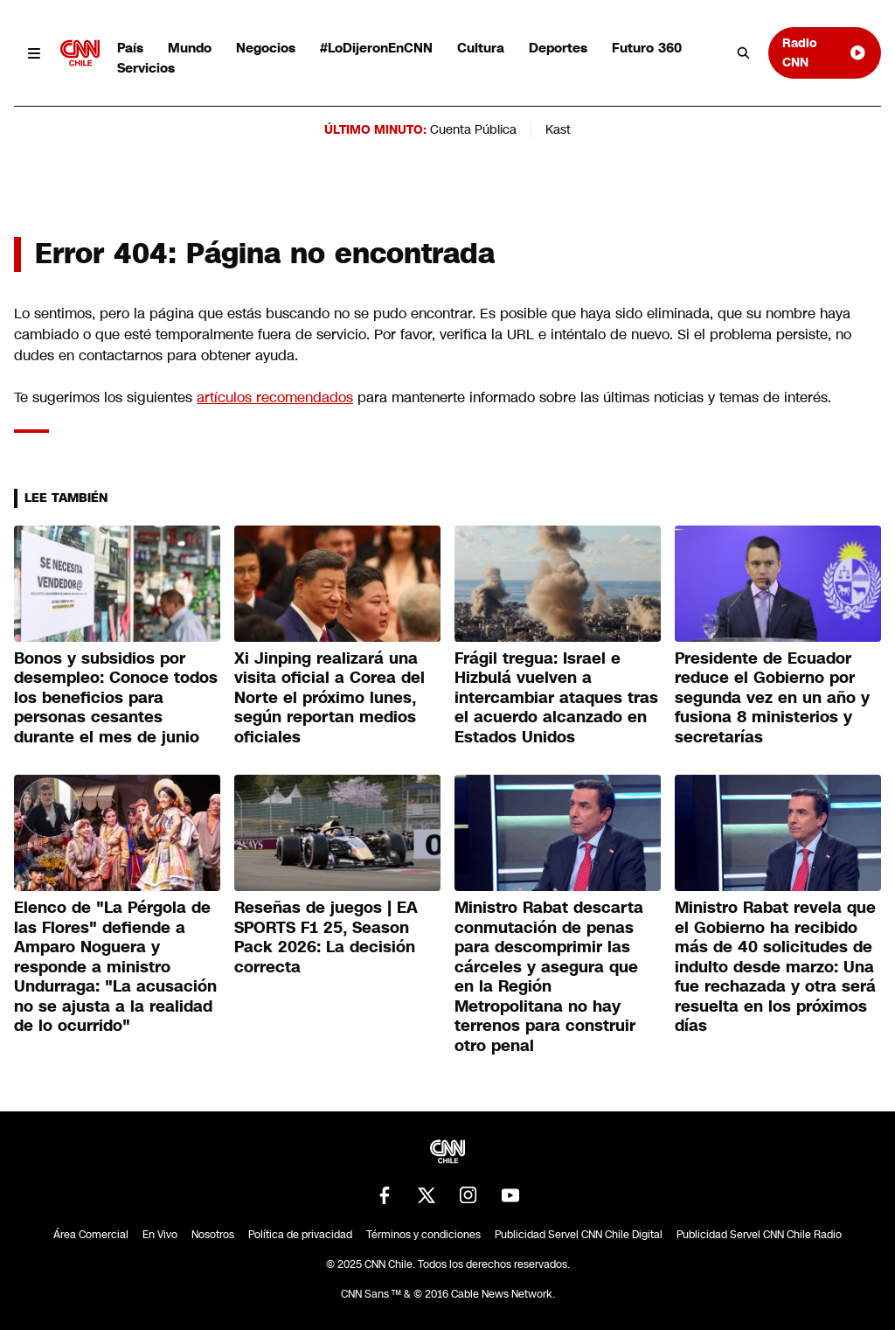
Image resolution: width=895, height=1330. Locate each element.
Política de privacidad (300, 1235)
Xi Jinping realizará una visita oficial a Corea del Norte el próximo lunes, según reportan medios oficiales (329, 698)
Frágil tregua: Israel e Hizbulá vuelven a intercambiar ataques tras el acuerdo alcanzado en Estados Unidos (556, 698)
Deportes (558, 47)
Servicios (146, 68)
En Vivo (159, 1235)
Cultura (480, 47)
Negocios (265, 47)
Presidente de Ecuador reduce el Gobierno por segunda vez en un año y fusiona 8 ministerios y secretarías (772, 698)
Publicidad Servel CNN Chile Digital (579, 1235)
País (130, 47)
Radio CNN (824, 52)
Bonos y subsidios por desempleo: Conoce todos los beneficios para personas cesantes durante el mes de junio (116, 698)
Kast (558, 129)
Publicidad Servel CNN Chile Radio (759, 1235)
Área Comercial (90, 1235)
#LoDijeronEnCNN (376, 47)
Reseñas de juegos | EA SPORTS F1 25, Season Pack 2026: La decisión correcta (326, 937)
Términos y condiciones (423, 1235)
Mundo (190, 47)
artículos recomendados (275, 397)
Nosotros (212, 1235)
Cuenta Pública (473, 129)
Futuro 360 (647, 47)
